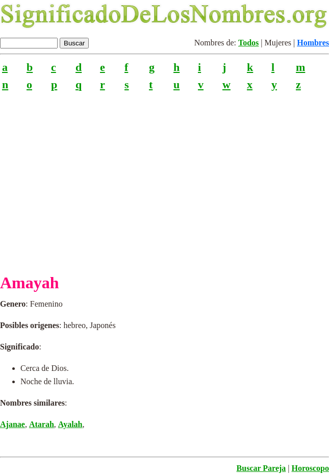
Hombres (313, 42)
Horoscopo (310, 468)
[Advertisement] (164, 178)
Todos (248, 42)
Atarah (41, 424)
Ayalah (70, 424)
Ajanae (12, 424)
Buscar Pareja (261, 468)
